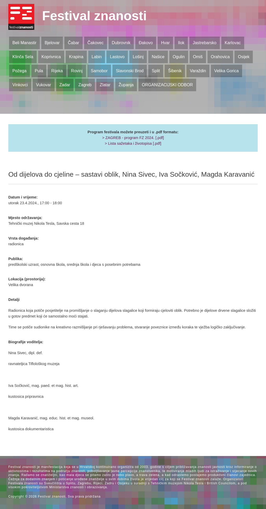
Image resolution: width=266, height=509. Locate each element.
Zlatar (105, 85)
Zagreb (85, 85)
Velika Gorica (226, 71)
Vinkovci (20, 85)
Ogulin (179, 57)
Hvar (165, 43)
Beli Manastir (24, 43)
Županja (126, 85)
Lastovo (117, 57)
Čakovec (95, 43)
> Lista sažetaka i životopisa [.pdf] (133, 143)
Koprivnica (51, 57)
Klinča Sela (22, 57)
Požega (19, 71)
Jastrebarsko (205, 43)
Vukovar (43, 85)
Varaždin (198, 71)
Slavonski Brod (130, 71)
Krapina (76, 57)
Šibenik (175, 71)
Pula (39, 71)
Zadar (64, 85)
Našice (158, 57)
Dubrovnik (121, 43)
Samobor (99, 71)
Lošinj (138, 57)
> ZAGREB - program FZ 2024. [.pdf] (133, 138)
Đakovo (146, 43)
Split (156, 71)
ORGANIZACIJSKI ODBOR (167, 85)
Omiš (198, 57)
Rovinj (76, 71)
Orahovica (220, 57)
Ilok (181, 43)
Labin (96, 57)
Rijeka (57, 71)
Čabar (73, 43)
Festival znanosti (94, 16)
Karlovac (233, 43)
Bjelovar (52, 43)
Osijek (243, 57)
